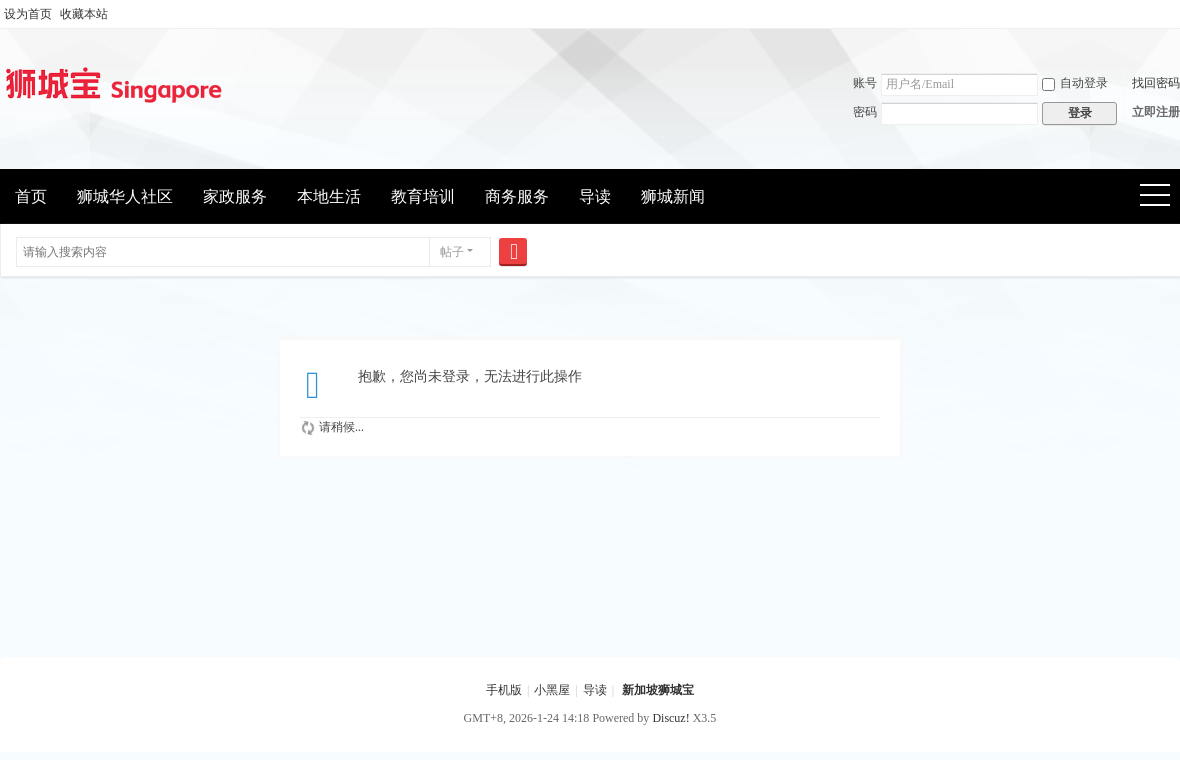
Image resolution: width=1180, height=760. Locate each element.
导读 (595, 196)
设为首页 (28, 14)
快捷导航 (1161, 197)
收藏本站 (84, 14)
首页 (31, 196)
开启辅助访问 (1175, 14)
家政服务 (235, 196)
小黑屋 (552, 690)
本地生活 (329, 196)
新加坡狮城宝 (658, 690)
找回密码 (1156, 83)
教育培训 (423, 196)
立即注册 (1156, 112)
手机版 (504, 690)
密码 (865, 112)
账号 (865, 83)
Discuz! (670, 718)
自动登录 (1075, 83)
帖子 (452, 252)
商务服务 (517, 196)
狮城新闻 (673, 196)
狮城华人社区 (125, 196)
